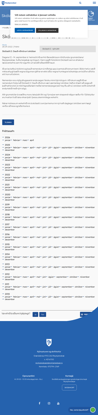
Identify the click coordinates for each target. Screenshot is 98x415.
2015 (7, 244)
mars (25, 140)
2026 (7, 137)
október (78, 147)
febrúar (16, 140)
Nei (42, 314)
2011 (7, 284)
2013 (7, 264)
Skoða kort (69, 387)
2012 (7, 274)
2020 (7, 194)
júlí (49, 147)
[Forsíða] (9, 3)
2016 (7, 234)
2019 (7, 204)
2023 (7, 164)
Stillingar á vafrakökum (47, 30)
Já (35, 314)
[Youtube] (58, 403)
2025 (7, 145)
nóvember (90, 147)
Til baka (8, 122)
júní (44, 147)
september (67, 147)
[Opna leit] (80, 3)
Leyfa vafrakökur (25, 30)
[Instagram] (49, 403)
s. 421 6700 (49, 359)
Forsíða (6, 28)
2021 (7, 184)
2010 (7, 294)
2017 (7, 224)
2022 (7, 174)
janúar (7, 140)
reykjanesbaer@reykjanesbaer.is (49, 363)
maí (38, 147)
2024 (7, 154)
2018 (7, 214)
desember (10, 150)
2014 (7, 254)
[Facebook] (39, 403)
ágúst (56, 147)
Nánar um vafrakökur (21, 24)
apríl (32, 140)
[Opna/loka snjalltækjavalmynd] (94, 3)
